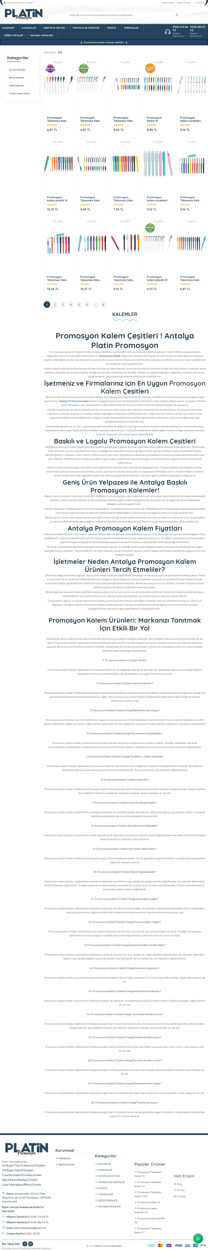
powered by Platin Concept (18, 3)
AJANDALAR (30, 27)
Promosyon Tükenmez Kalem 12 (91, 119)
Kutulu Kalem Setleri (19, 93)
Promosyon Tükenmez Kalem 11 (58, 119)
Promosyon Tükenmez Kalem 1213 (124, 119)
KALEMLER (9, 27)
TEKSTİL (113, 27)
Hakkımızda (168, 3)
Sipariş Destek (184, 3)
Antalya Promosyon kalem (74, 400)
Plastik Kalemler (17, 69)
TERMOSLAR (132, 27)
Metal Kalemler (16, 77)
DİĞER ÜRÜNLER (15, 35)
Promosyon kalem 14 (154, 119)
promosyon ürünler (110, 355)
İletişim (199, 3)
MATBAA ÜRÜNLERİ (42, 35)
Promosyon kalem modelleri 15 (190, 119)
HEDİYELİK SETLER (55, 27)
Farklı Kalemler (16, 85)
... (95, 304)
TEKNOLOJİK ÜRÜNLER (87, 27)
